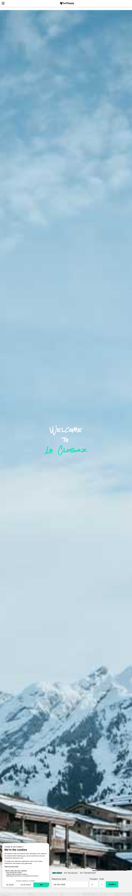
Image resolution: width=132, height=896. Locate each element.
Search (112, 884)
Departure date (70, 882)
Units (102, 882)
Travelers (94, 882)
